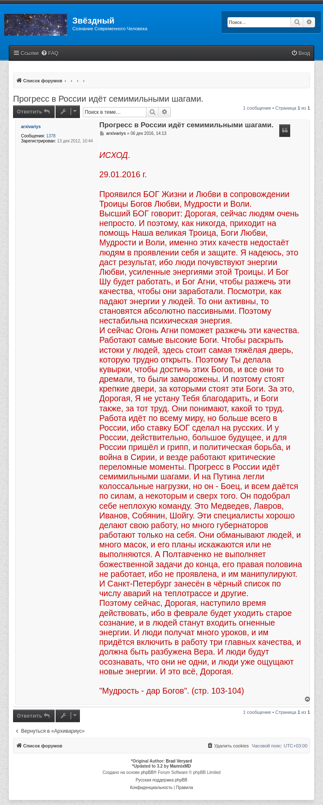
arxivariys (31, 126)
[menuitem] (49, 53)
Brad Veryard (179, 761)
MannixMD (180, 766)
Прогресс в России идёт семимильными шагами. (108, 98)
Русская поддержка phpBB (161, 780)
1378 (51, 136)
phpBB (147, 772)
